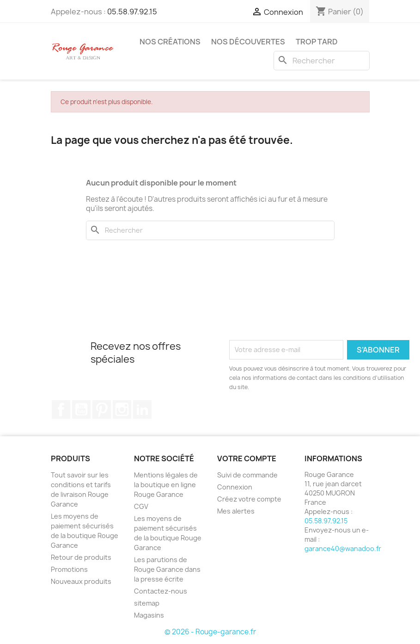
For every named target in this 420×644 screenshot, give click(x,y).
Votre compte (246, 458)
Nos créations (170, 42)
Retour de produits (81, 557)
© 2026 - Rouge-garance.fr (210, 632)
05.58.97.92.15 (132, 11)
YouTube (81, 409)
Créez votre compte (249, 499)
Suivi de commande (247, 475)
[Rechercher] (322, 60)
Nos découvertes (248, 42)
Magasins (149, 615)
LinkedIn (142, 409)
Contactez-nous (160, 591)
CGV (141, 506)
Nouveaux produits (81, 581)
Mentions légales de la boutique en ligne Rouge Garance (166, 485)
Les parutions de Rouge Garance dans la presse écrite (167, 569)
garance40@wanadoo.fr (342, 548)
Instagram (122, 409)
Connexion (234, 487)
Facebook (61, 409)
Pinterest (101, 409)
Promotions (69, 569)
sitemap (146, 603)
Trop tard (317, 42)
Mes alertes (236, 511)
